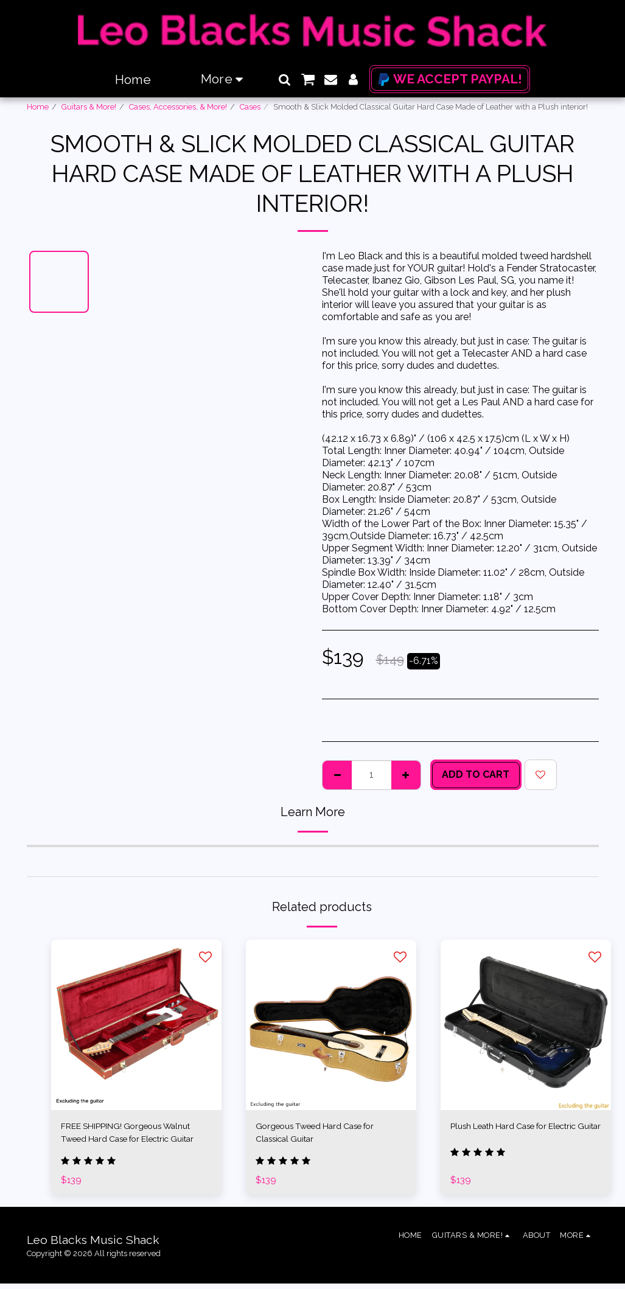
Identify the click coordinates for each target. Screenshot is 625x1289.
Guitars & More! (88, 106)
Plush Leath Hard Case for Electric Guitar (509, 1134)
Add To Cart (475, 774)
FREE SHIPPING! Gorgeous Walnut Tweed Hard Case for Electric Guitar (126, 1135)
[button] (284, 79)
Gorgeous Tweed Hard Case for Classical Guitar (327, 1134)
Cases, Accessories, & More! (178, 106)
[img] (136, 1025)
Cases (250, 106)
